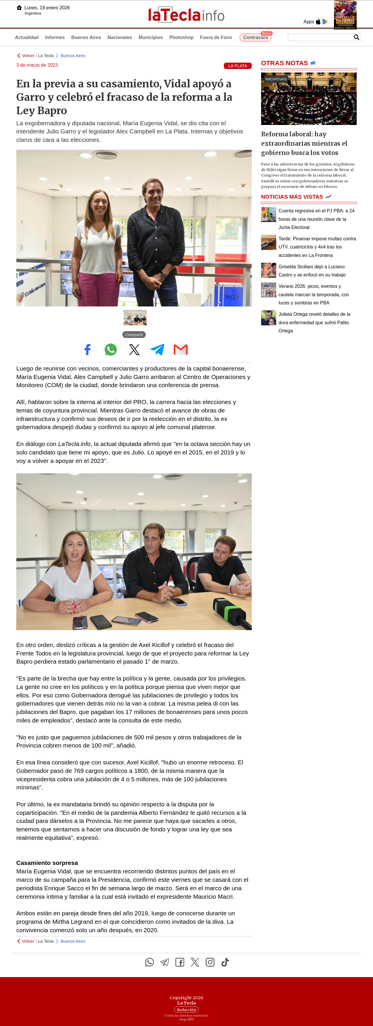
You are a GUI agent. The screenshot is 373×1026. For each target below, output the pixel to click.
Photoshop (181, 37)
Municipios (150, 37)
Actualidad (27, 37)
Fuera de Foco (216, 37)
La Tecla (46, 55)
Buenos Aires (86, 37)
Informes (55, 37)
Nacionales (120, 37)
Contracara (257, 37)
